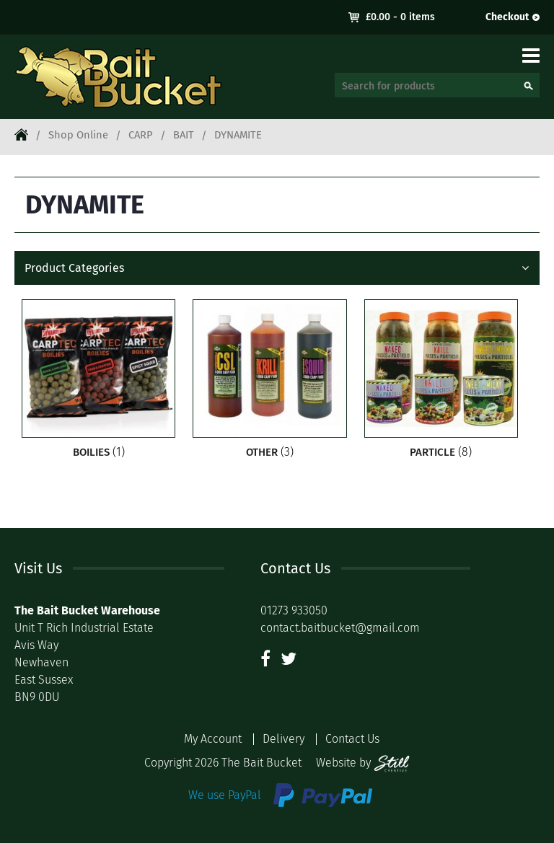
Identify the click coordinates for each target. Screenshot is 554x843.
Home (21, 134)
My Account (213, 739)
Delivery (283, 739)
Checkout (507, 17)
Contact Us (352, 739)
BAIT (183, 134)
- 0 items (400, 17)
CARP (140, 134)
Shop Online (78, 134)
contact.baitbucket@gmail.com (340, 628)
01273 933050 (293, 610)
